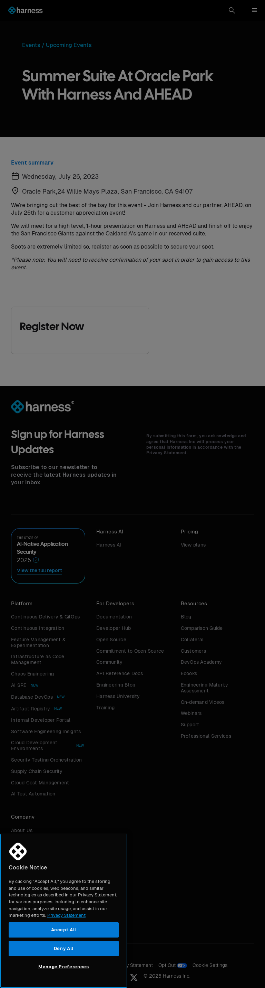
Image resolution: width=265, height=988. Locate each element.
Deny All (63, 948)
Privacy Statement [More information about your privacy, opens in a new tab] (66, 915)
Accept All (64, 929)
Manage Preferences (63, 966)
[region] (63, 910)
